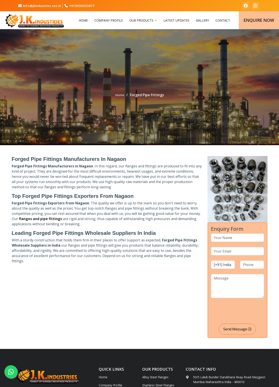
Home (83, 20)
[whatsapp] (10, 371)
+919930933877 (82, 5)
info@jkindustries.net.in (42, 5)
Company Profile (108, 20)
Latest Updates (176, 20)
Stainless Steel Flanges (158, 385)
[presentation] (244, 311)
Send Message (237, 329)
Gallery (202, 20)
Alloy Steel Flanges (155, 377)
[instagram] (255, 6)
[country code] (223, 265)
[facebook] (246, 6)
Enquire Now (259, 20)
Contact (223, 20)
